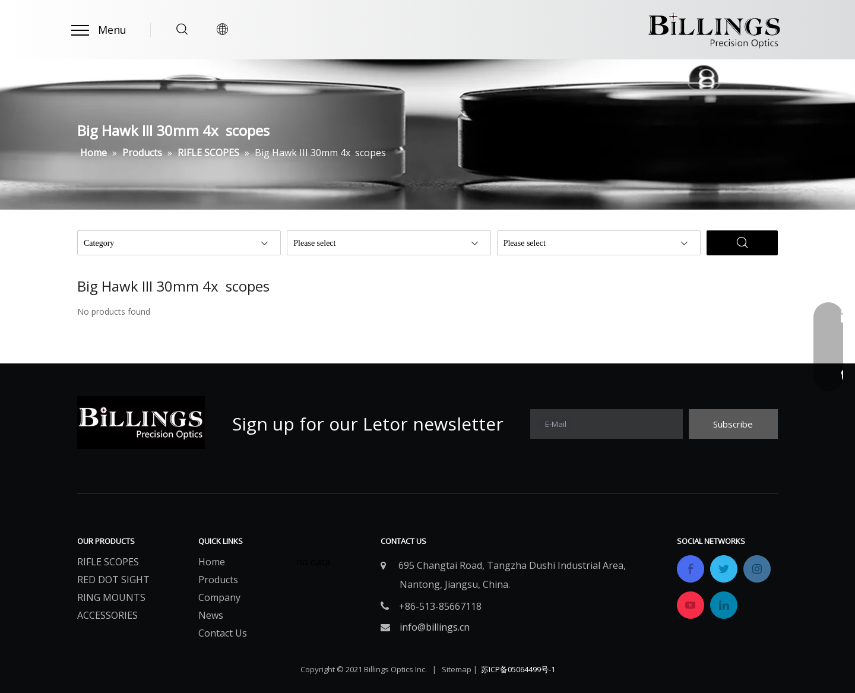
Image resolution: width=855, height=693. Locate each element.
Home (211, 561)
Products (218, 579)
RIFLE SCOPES (108, 561)
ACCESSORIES (107, 615)
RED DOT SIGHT (113, 579)
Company (219, 597)
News (210, 615)
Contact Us (222, 633)
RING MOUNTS (111, 597)
